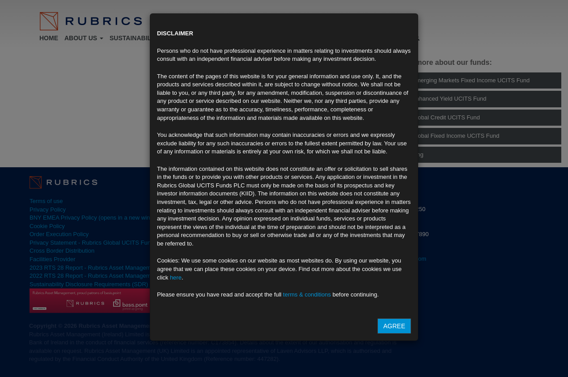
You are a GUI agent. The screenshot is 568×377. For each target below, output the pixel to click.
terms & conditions (307, 294)
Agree (394, 326)
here (176, 277)
